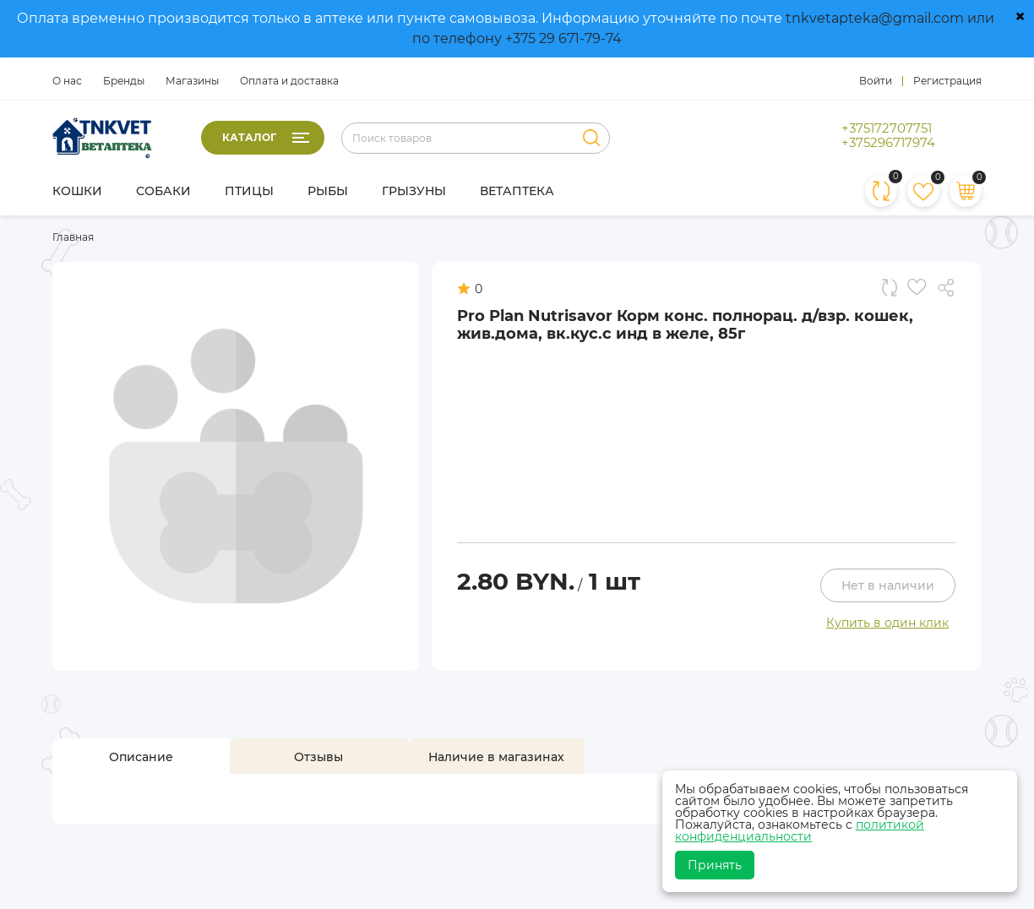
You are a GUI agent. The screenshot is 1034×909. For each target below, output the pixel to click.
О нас (67, 80)
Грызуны (414, 191)
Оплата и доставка (289, 80)
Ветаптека (517, 191)
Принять (715, 865)
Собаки (163, 191)
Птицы (249, 191)
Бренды (123, 80)
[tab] (141, 757)
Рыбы (327, 191)
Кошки (77, 191)
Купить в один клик (887, 622)
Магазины (192, 80)
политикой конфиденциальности (799, 830)
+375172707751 (886, 128)
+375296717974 (888, 143)
